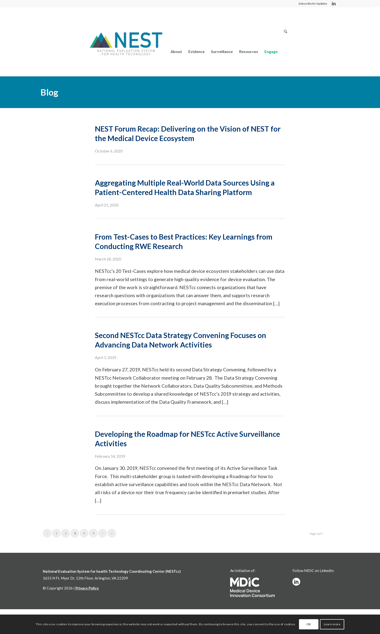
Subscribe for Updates (313, 3)
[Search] (285, 51)
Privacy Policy (87, 588)
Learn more (332, 624)
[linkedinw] (296, 582)
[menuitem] (176, 51)
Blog (49, 92)
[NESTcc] (126, 44)
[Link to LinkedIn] (333, 3)
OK (309, 624)
